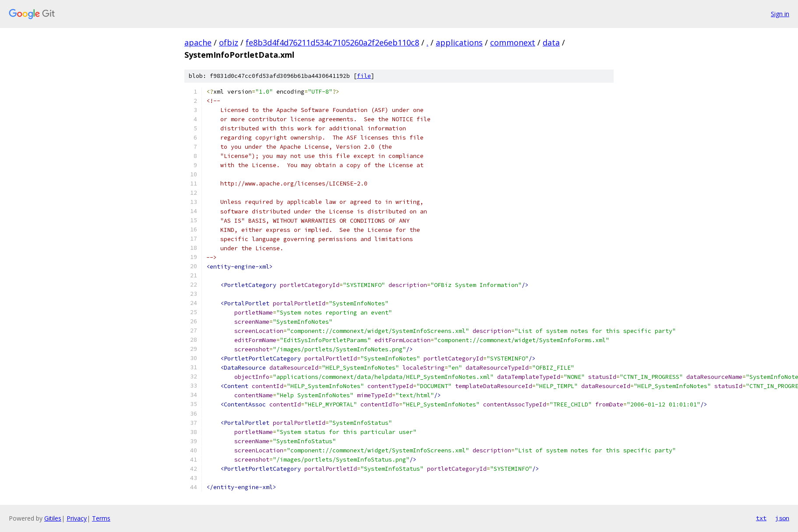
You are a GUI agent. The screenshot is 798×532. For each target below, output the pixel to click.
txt (761, 518)
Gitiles (52, 518)
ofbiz (228, 42)
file (364, 76)
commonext (512, 42)
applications (459, 42)
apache (198, 42)
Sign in (780, 14)
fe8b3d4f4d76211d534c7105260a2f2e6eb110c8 (332, 42)
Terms (101, 518)
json (782, 518)
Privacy (77, 518)
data (551, 42)
